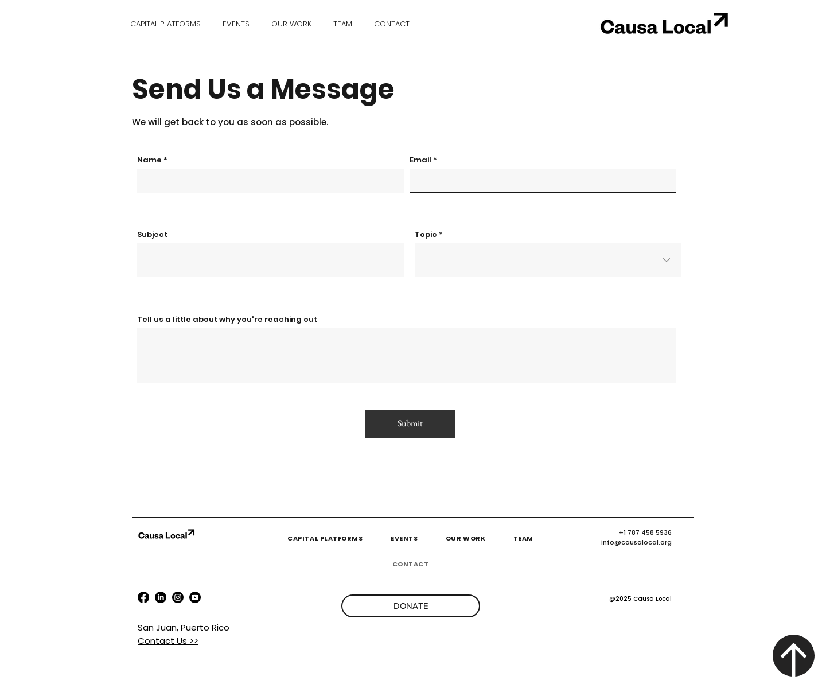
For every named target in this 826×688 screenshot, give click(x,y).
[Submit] (410, 424)
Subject (152, 234)
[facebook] (143, 597)
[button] (236, 23)
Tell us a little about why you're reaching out (227, 319)
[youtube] (178, 597)
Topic (426, 234)
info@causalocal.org (636, 542)
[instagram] (195, 597)
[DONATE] (410, 605)
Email (420, 160)
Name (149, 160)
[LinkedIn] (160, 597)
